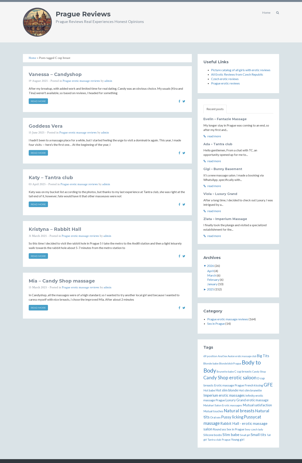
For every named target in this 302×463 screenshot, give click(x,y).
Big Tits (263, 356)
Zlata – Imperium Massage (225, 219)
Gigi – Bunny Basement (222, 169)
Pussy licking (232, 417)
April (210, 271)
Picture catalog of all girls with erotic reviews (240, 70)
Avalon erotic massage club (242, 356)
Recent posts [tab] (215, 109)
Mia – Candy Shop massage (62, 281)
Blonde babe (211, 363)
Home (266, 12)
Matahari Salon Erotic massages (222, 405)
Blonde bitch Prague (230, 363)
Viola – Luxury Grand (220, 194)
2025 (210, 289)
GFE (268, 384)
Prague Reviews (83, 14)
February (213, 279)
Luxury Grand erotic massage (247, 400)
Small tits (258, 434)
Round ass (219, 429)
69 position (210, 356)
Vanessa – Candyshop (55, 74)
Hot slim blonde (227, 390)
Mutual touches (213, 411)
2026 (210, 265)
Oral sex (215, 417)
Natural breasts (239, 410)
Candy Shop (259, 371)
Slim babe (230, 434)
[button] (277, 12)
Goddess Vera (46, 126)
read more (212, 136)
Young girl (237, 439)
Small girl (245, 435)
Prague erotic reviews (225, 83)
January (212, 284)
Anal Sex (222, 356)
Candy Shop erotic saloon (230, 377)
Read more (38, 101)
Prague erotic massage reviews (81, 81)
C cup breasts (243, 371)
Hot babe (209, 390)
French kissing (254, 385)
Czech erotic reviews (225, 79)
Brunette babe (225, 371)
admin (108, 81)
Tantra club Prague (219, 439)
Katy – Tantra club (51, 177)
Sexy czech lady (254, 429)
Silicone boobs (212, 435)
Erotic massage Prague (229, 385)
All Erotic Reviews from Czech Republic (237, 74)
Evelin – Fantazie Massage (225, 119)
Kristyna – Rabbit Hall (55, 229)
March (211, 275)
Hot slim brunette (250, 390)
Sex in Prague (216, 323)
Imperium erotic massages (224, 395)
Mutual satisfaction (257, 405)
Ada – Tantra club (217, 144)
